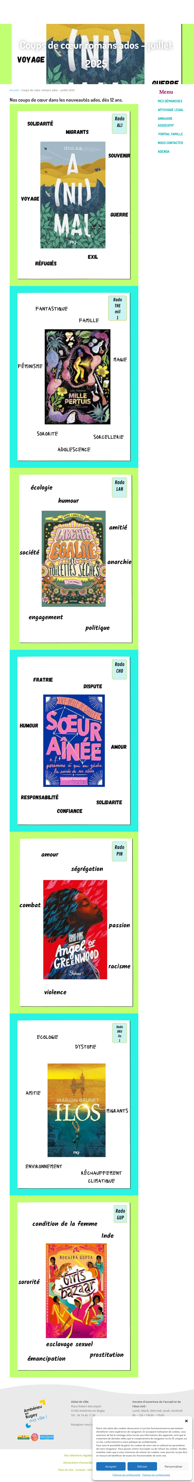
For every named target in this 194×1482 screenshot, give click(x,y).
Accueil (14, 90)
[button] (186, 1421)
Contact (80, 1470)
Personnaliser (173, 1466)
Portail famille (170, 134)
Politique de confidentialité (126, 1475)
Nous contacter (170, 143)
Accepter (111, 1466)
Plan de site (65, 1470)
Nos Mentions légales (78, 1455)
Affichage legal (171, 110)
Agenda (163, 151)
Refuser (142, 1466)
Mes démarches (170, 101)
